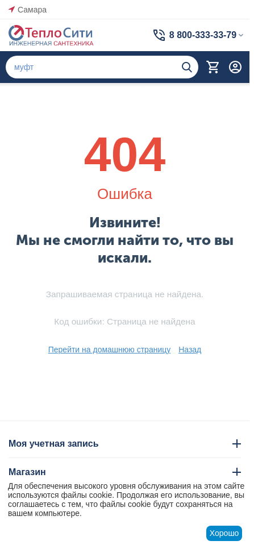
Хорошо (224, 533)
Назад (189, 349)
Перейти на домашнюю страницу (109, 349)
